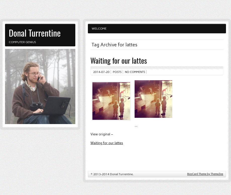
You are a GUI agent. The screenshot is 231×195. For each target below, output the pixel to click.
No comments (135, 72)
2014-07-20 (101, 72)
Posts (117, 72)
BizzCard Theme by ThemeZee (205, 174)
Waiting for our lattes (118, 60)
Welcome (99, 28)
